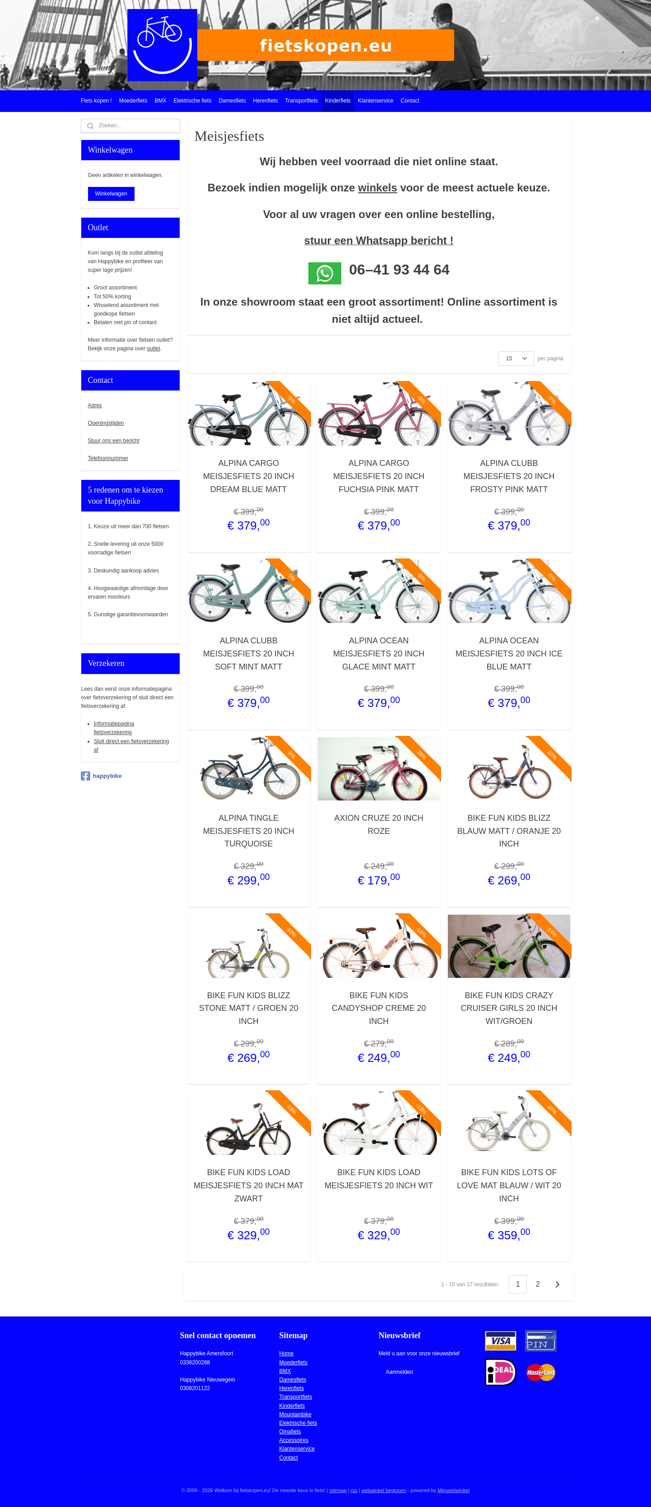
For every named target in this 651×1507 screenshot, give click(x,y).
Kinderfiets (338, 101)
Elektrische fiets (192, 101)
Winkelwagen (111, 194)
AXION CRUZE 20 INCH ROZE (378, 825)
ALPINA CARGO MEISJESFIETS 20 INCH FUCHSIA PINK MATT (378, 476)
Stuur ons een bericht (114, 440)
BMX (160, 101)
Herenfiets (265, 101)
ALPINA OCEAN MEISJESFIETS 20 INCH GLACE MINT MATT (378, 653)
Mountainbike (295, 1414)
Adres (95, 405)
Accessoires (294, 1440)
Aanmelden (399, 1372)
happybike (101, 776)
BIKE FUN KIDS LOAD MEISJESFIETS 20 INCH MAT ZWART (249, 1185)
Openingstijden (106, 423)
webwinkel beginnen (383, 1490)
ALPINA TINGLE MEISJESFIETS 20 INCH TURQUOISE (248, 831)
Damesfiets (232, 101)
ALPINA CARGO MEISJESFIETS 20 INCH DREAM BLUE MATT (248, 476)
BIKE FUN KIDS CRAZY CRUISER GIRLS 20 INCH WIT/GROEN (508, 1008)
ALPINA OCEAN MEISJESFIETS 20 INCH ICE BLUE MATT (509, 653)
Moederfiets (133, 101)
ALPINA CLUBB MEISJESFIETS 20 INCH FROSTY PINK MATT (508, 476)
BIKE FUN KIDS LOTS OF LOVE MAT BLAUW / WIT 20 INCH (509, 1185)
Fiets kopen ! (96, 101)
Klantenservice (376, 101)
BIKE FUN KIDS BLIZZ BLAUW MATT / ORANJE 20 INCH (509, 831)
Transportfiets (301, 101)
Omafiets (290, 1431)
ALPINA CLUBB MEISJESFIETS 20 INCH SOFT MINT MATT (248, 653)
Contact (410, 101)
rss (354, 1490)
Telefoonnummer (108, 458)
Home (286, 1353)
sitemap (338, 1490)
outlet (153, 348)
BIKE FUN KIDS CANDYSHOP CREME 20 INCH (378, 1008)
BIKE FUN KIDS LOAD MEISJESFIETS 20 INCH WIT (379, 1179)
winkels (377, 187)
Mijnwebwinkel (453, 1490)
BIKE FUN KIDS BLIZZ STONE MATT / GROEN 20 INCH (248, 1008)
